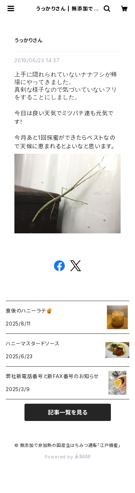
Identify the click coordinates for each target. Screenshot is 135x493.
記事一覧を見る (67, 412)
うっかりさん (28, 40)
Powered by (68, 457)
